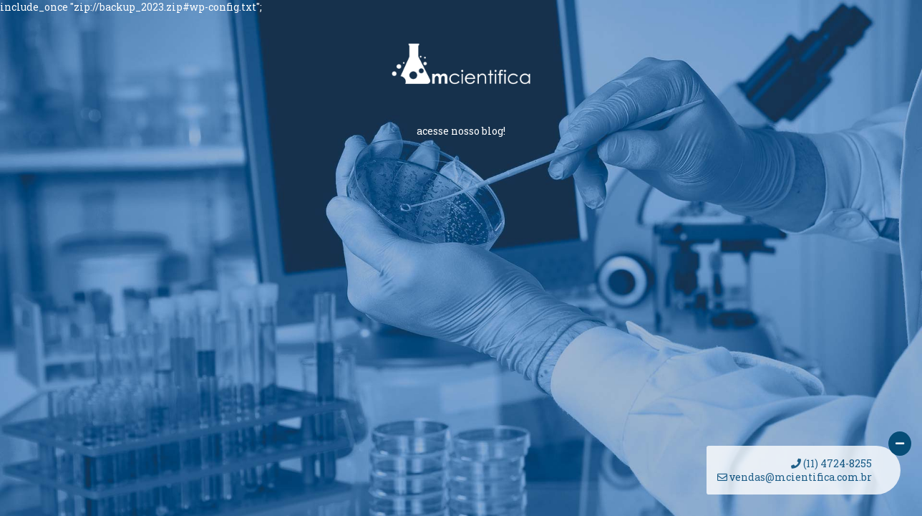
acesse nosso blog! (461, 131)
